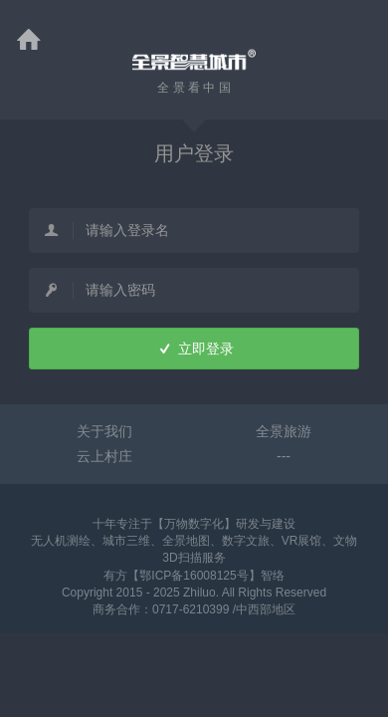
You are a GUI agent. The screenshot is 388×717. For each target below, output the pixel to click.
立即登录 (193, 349)
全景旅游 (283, 431)
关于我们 (104, 431)
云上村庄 (104, 456)
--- (284, 456)
